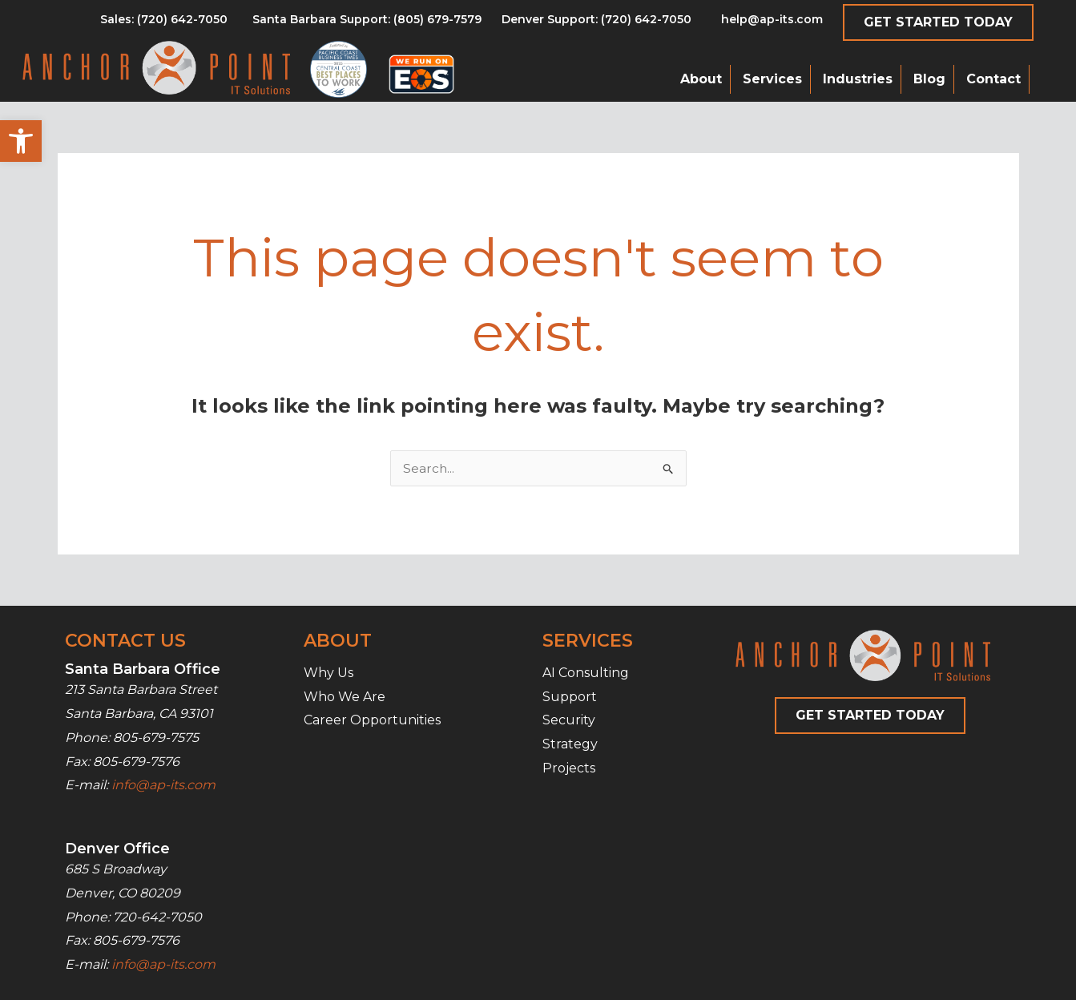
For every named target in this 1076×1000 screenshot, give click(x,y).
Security (568, 720)
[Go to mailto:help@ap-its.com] (763, 23)
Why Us (328, 672)
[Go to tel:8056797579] (164, 23)
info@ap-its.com (163, 784)
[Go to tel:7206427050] (596, 23)
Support (569, 696)
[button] (21, 141)
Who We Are (344, 696)
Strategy (570, 744)
